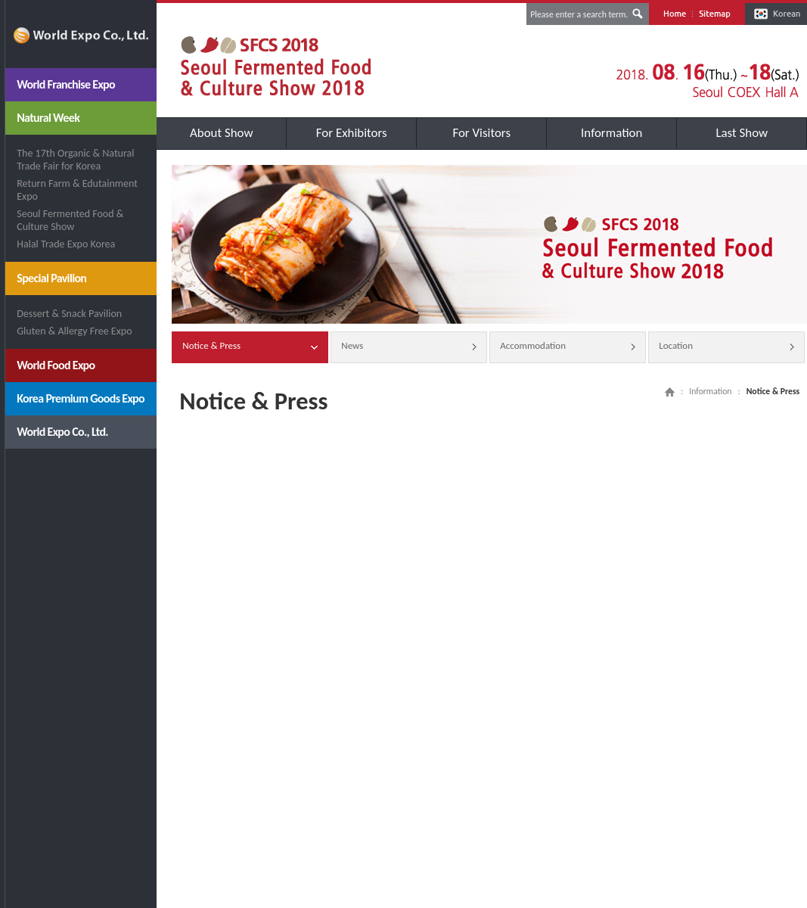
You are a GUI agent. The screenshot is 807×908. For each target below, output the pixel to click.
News (408, 347)
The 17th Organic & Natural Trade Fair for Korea (75, 160)
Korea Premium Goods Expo (80, 398)
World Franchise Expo (66, 84)
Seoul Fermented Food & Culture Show (70, 220)
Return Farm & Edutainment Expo (77, 190)
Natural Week (48, 117)
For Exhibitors (351, 133)
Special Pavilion (51, 278)
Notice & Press (250, 347)
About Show (221, 133)
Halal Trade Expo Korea (66, 244)
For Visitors (481, 133)
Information (611, 133)
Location (726, 347)
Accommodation (567, 347)
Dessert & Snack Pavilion (69, 313)
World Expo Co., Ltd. (62, 431)
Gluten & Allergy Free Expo (74, 331)
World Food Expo (56, 365)
